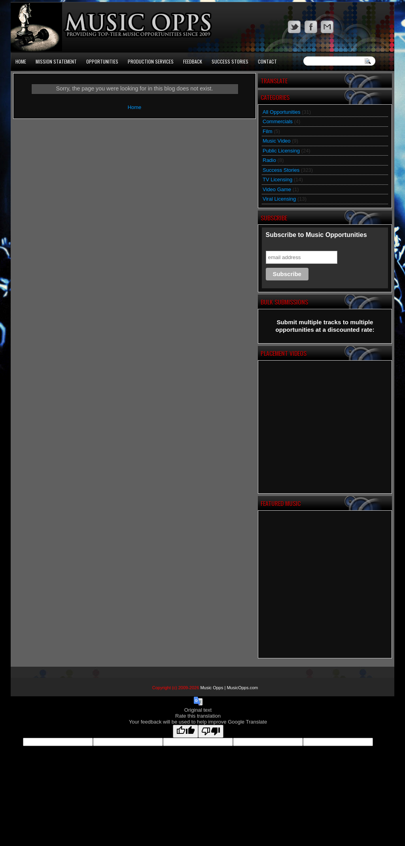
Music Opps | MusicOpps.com (229, 687)
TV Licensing (277, 179)
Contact (267, 61)
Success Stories (230, 61)
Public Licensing (281, 151)
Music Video (277, 141)
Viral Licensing (279, 199)
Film (268, 131)
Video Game (277, 189)
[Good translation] (185, 731)
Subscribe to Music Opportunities (316, 234)
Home (20, 61)
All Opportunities (281, 112)
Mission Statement (56, 61)
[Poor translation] (210, 731)
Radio (269, 160)
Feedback (192, 61)
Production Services (151, 61)
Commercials (278, 121)
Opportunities (102, 61)
